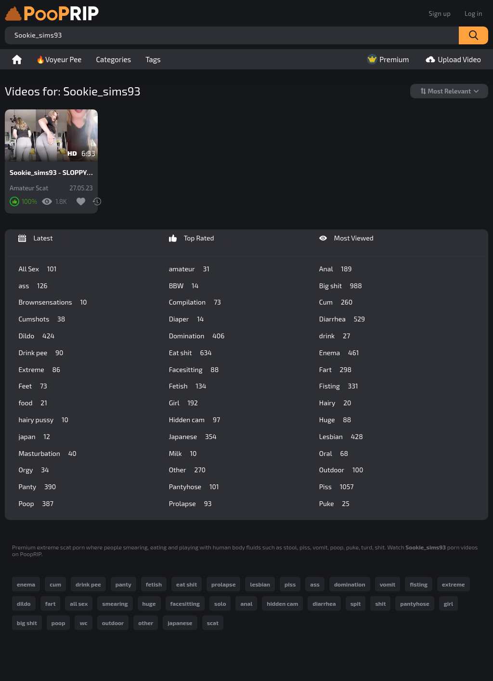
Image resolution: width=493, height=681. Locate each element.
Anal (335, 269)
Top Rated (197, 238)
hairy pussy (43, 419)
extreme (453, 584)
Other (187, 470)
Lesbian (341, 436)
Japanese (193, 436)
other (145, 622)
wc (83, 622)
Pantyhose (194, 486)
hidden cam (282, 603)
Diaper (186, 319)
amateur (189, 269)
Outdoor (341, 470)
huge (149, 603)
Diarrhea (342, 319)
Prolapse (190, 503)
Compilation (195, 302)
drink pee (88, 584)
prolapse (223, 584)
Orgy (33, 470)
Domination (197, 336)
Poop (35, 503)
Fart (335, 369)
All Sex (37, 269)
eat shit (186, 584)
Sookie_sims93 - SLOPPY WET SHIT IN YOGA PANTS (51, 172)
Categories (113, 59)
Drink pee (40, 352)
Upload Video (452, 59)
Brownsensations (52, 302)
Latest (41, 238)
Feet (32, 386)
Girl (183, 403)
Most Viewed (352, 238)
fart (50, 603)
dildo (24, 603)
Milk (183, 453)
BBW (184, 285)
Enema (339, 352)
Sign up (440, 13)
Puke (334, 503)
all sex (79, 603)
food (32, 403)
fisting (419, 584)
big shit (27, 622)
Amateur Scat (29, 188)
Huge (335, 419)
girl (448, 603)
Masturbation (47, 453)
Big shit (340, 285)
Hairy (335, 403)
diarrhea (324, 603)
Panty (37, 486)
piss (290, 584)
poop (58, 622)
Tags (153, 59)
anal (246, 603)
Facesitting (194, 369)
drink (334, 336)
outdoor (113, 622)
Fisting (338, 386)
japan (34, 436)
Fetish (188, 386)
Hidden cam (194, 419)
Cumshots (41, 319)
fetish (154, 584)
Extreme (39, 369)
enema (26, 584)
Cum (335, 302)
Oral (333, 453)
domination (349, 584)
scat (213, 622)
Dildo (36, 336)
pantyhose (414, 603)
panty (123, 584)
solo (220, 603)
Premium (387, 59)
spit (355, 603)
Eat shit (190, 352)
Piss (336, 486)
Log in (473, 13)
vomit (388, 584)
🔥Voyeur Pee (58, 59)
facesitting (185, 603)
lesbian (260, 584)
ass (32, 285)
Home (17, 59)
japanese (180, 622)
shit (380, 603)
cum (55, 584)
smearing (115, 603)
